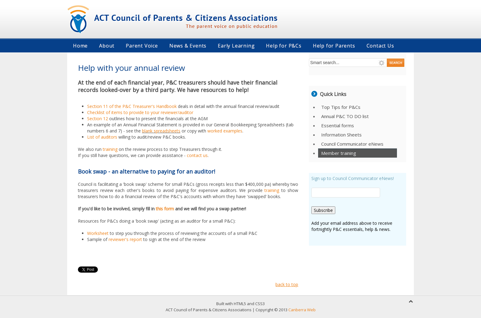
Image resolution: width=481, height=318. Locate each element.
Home (80, 45)
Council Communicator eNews (352, 144)
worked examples (224, 131)
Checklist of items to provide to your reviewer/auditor (140, 112)
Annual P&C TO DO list (345, 116)
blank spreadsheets (161, 131)
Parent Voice (142, 45)
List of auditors (102, 137)
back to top (286, 284)
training (110, 149)
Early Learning (236, 45)
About (106, 45)
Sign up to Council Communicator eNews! (352, 178)
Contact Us (380, 45)
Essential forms (337, 125)
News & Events (187, 45)
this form (165, 209)
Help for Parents (334, 45)
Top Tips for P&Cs (340, 107)
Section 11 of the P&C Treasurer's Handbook (132, 106)
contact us (197, 155)
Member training (338, 153)
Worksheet (98, 233)
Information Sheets (341, 135)
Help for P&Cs (283, 45)
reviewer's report (125, 239)
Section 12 (97, 118)
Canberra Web (302, 309)
